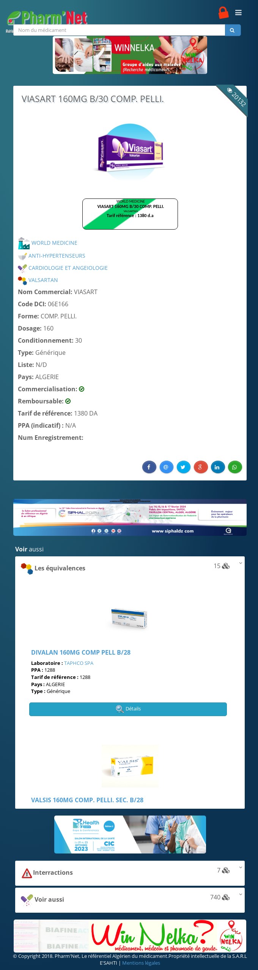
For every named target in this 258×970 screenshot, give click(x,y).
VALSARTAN (38, 279)
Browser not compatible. (130, 217)
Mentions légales (141, 962)
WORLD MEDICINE (47, 242)
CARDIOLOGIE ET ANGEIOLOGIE (63, 267)
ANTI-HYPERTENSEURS (51, 255)
